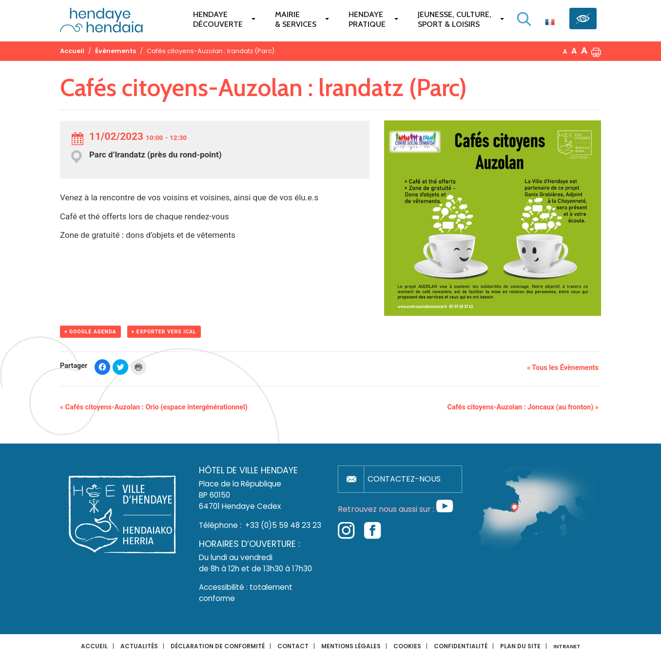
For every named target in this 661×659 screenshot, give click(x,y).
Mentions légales (351, 646)
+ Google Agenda (90, 332)
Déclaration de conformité (218, 646)
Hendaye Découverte (218, 19)
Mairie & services (295, 19)
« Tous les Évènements (563, 368)
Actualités (139, 646)
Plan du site (520, 646)
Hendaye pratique (367, 19)
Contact (293, 646)
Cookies (407, 646)
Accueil (94, 646)
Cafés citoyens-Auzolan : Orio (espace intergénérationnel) (154, 407)
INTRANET (567, 646)
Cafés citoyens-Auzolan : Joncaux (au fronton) (523, 407)
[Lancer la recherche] (524, 19)
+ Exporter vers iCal (164, 332)
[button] (596, 51)
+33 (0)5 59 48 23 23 (283, 525)
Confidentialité (460, 646)
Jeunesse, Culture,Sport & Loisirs (454, 19)
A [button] (565, 51)
